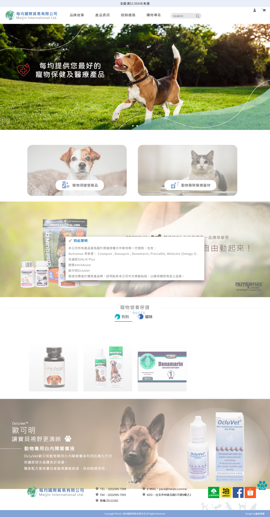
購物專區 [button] (153, 15)
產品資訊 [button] (102, 15)
